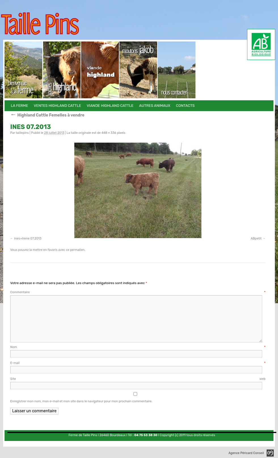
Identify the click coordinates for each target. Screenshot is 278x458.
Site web (138, 379)
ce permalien (75, 250)
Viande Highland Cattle (100, 69)
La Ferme (24, 69)
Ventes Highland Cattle (62, 69)
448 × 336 (109, 133)
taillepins (22, 133)
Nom (138, 347)
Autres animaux (138, 69)
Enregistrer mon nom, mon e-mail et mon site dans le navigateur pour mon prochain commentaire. (81, 401)
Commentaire (138, 292)
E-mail (138, 363)
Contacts (177, 69)
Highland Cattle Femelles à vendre (47, 115)
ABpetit (256, 238)
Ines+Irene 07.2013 (27, 238)
